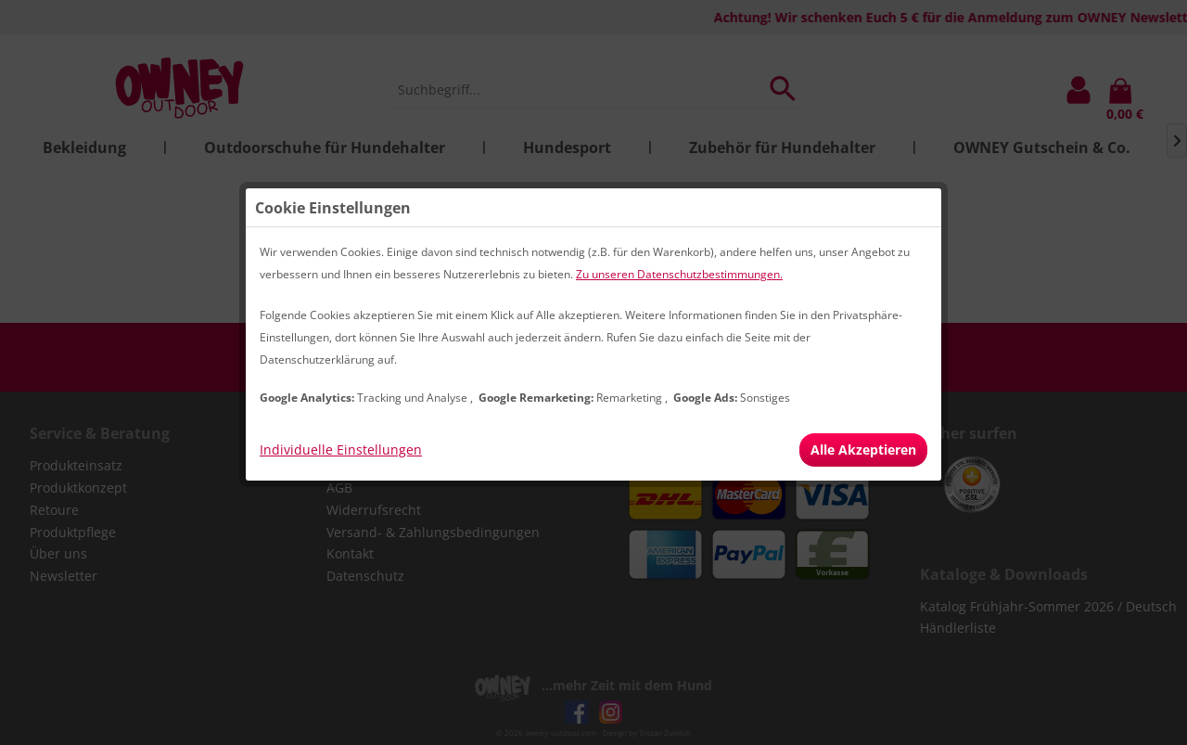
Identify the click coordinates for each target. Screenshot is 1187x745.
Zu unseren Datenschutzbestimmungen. (679, 274)
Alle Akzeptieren (863, 449)
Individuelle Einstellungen (341, 449)
